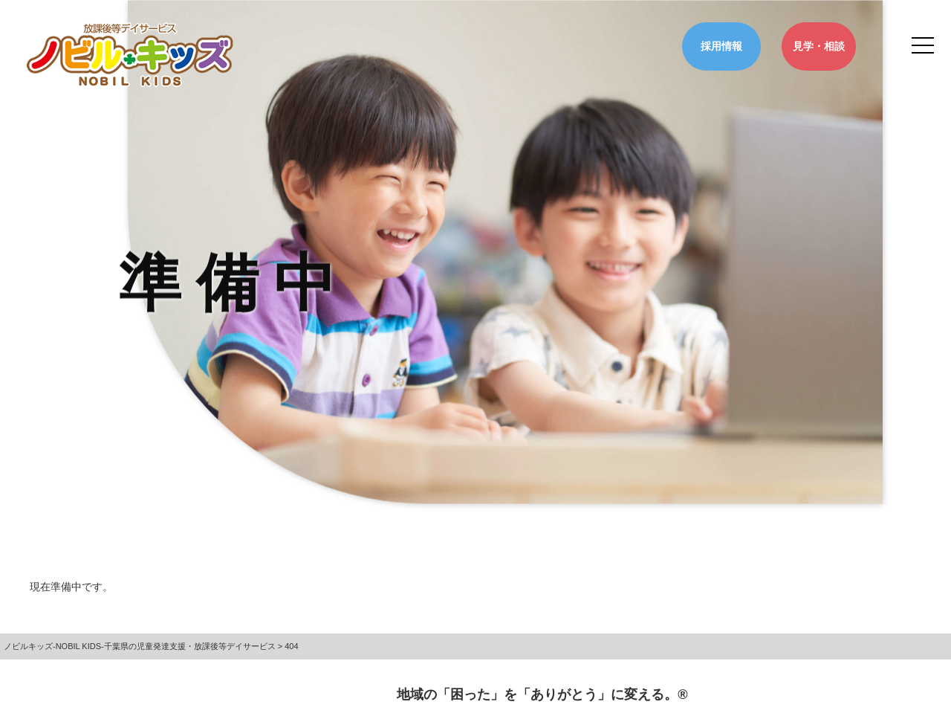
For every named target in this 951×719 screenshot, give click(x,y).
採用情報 (721, 46)
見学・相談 (819, 46)
